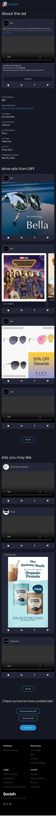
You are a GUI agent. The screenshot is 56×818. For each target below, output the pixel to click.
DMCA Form (8, 782)
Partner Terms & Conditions (14, 787)
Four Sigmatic (10, 554)
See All (28, 439)
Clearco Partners (38, 778)
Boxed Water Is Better (19, 467)
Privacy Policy (8, 778)
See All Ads (28, 727)
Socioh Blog (35, 750)
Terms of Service (10, 774)
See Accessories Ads (28, 711)
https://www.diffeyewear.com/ (12, 65)
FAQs (33, 754)
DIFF (11, 23)
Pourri (12, 512)
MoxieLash (14, 641)
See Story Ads (28, 718)
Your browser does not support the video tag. (28, 49)
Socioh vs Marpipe (38, 763)
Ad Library (35, 759)
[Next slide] (52, 282)
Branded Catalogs (10, 750)
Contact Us (35, 787)
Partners (34, 774)
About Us (34, 782)
